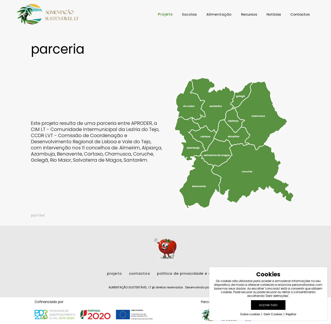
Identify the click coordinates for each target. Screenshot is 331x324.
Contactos (300, 14)
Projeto (165, 14)
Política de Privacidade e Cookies (190, 270)
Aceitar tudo (268, 305)
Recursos (249, 14)
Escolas (189, 14)
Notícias (274, 14)
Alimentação (219, 14)
